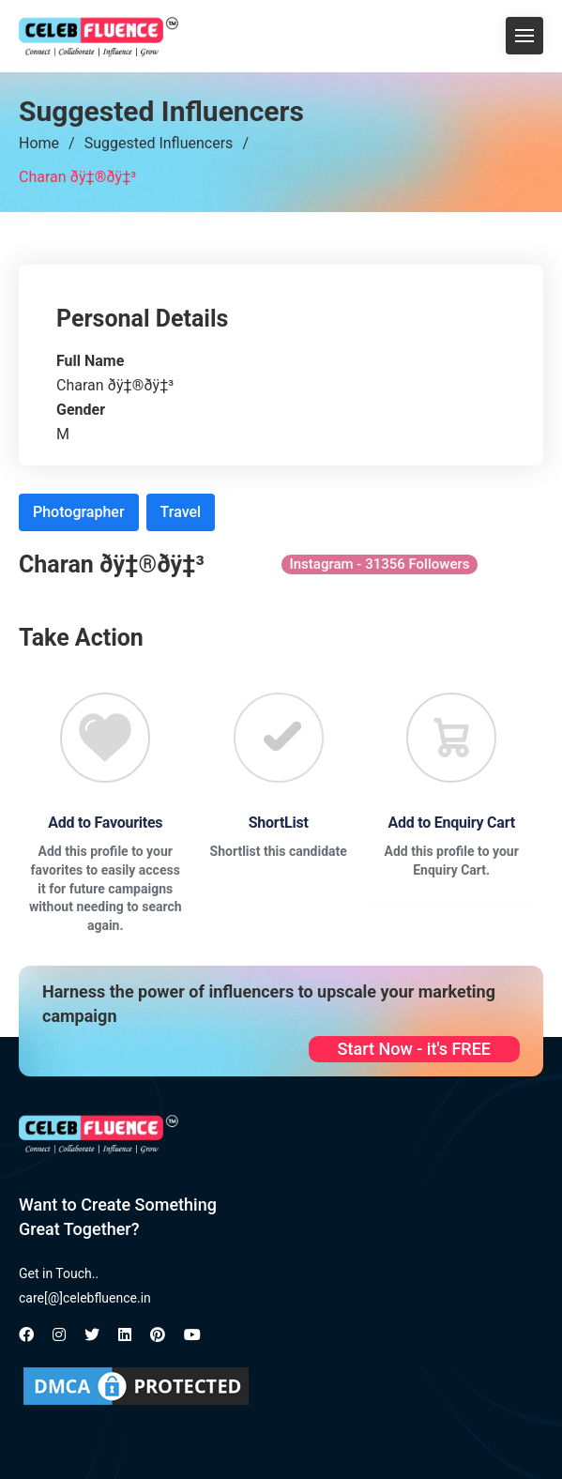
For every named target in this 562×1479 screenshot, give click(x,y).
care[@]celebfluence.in (85, 1297)
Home (39, 143)
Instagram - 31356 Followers (380, 564)
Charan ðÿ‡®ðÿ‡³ (77, 177)
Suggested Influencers (159, 143)
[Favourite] (105, 738)
